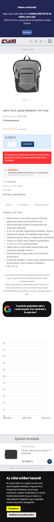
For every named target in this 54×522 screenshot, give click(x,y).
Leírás (9, 205)
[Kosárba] (49, 461)
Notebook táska (27, 49)
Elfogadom (13, 509)
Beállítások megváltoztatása (21, 515)
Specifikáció (23, 205)
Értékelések (41, 205)
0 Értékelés (21, 129)
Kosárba (27, 144)
